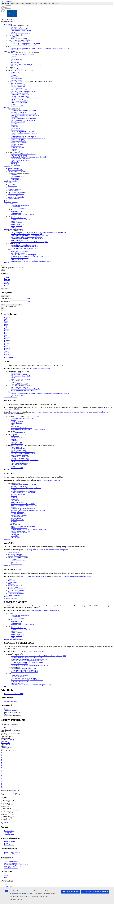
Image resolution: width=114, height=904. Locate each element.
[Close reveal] (2, 310)
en (1, 762)
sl (1, 786)
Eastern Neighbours (6, 747)
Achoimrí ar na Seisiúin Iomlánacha (21, 64)
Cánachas (14, 149)
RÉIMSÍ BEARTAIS (14, 109)
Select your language (7, 306)
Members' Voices (13, 190)
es (1, 763)
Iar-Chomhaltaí (15, 206)
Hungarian (7, 337)
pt (1, 781)
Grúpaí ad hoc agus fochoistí (19, 251)
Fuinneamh (14, 125)
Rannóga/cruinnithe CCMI (15, 170)
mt (1, 776)
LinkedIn (7, 277)
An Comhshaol (15, 128)
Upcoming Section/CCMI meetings (18, 171)
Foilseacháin (15, 72)
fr (1, 768)
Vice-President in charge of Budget (21, 30)
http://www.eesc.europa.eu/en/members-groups (45, 610)
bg (1, 754)
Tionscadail (14, 77)
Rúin (12, 61)
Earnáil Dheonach (16, 222)
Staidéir (13, 75)
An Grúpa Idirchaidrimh (18, 253)
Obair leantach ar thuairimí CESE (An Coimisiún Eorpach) (28, 66)
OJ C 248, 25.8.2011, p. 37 (8, 739)
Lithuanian (7, 340)
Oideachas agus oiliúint (18, 122)
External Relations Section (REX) (14, 694)
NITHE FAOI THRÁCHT (15, 152)
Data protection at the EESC (12, 852)
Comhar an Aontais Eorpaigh (19, 42)
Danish (6, 321)
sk (1, 784)
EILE (9, 250)
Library (6, 843)
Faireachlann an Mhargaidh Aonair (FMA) (23, 245)
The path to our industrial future (20, 96)
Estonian (6, 329)
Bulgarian (7, 317)
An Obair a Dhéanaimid (11, 710)
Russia (3, 749)
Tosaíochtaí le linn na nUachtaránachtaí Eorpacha (25, 43)
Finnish (6, 330)
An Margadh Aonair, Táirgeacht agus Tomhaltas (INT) (26, 234)
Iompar (13, 150)
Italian (6, 338)
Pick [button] (28, 298)
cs (1, 755)
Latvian (6, 342)
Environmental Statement (11, 854)
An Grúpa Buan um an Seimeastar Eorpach (23, 254)
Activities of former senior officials (14, 866)
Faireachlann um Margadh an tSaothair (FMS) (24, 248)
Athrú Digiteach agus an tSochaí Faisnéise (23, 118)
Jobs (5, 884)
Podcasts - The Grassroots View (17, 192)
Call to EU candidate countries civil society (23, 154)
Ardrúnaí (14, 37)
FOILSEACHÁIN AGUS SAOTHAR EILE (20, 70)
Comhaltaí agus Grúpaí (10, 202)
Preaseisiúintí (11, 184)
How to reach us (9, 831)
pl (1, 779)
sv (1, 787)
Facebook (7, 280)
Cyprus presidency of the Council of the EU (23, 45)
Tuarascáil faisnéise (17, 58)
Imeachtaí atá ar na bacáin (18, 176)
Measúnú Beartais (16, 78)
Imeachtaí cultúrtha (16, 179)
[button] (5, 823)
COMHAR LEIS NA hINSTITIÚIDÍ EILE (20, 40)
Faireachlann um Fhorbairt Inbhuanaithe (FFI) (24, 246)
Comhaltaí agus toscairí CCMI (20, 205)
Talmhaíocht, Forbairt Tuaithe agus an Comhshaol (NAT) (27, 238)
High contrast (4, 288)
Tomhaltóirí (14, 117)
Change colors (5, 296)
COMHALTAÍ (12, 203)
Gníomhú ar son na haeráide (19, 112)
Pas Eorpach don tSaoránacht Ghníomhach (23, 91)
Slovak (6, 351)
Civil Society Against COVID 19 (20, 101)
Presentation (18, 88)
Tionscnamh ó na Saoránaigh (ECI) (21, 94)
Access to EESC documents (12, 863)
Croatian (6, 335)
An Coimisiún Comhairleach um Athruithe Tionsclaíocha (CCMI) (30, 242)
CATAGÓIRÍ (11, 216)
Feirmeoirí (14, 221)
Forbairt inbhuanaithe (17, 147)
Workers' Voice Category (18, 218)
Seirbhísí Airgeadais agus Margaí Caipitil (23, 131)
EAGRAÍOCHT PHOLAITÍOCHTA (18, 26)
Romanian (7, 350)
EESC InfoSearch (9, 845)
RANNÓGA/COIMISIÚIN (15, 230)
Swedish (6, 354)
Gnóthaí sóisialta (16, 146)
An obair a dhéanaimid (10, 51)
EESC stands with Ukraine (19, 102)
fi (1, 767)
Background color (6, 301)
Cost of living (15, 163)
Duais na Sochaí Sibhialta (18, 86)
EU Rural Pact (15, 165)
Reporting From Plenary (15, 189)
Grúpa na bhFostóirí (17, 211)
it (1, 771)
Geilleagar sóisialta (16, 226)
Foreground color (6, 298)
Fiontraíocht (14, 126)
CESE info (11, 187)
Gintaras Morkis (5, 743)
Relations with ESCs (17, 106)
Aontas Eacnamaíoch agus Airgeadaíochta (23, 120)
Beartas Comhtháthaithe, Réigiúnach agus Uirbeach (26, 115)
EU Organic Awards (17, 99)
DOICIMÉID (11, 67)
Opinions (7, 714)
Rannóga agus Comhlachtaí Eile (13, 229)
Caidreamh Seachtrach (17, 130)
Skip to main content (7, 1)
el (1, 760)
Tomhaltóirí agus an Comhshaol (20, 219)
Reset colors (14, 304)
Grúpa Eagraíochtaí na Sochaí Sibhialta (22, 214)
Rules (9, 46)
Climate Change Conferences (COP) (25, 114)
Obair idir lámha (16, 62)
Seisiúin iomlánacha (13, 168)
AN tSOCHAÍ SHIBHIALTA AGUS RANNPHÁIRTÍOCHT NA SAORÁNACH (31, 82)
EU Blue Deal (15, 162)
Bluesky (6, 283)
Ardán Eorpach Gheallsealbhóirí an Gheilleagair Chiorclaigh (28, 157)
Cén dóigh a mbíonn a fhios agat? (49, 3)
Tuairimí (13, 56)
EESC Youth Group (17, 259)
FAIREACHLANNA (14, 243)
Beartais (6, 107)
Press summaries (12, 186)
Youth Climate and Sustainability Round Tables (24, 98)
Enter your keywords (7, 267)
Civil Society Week (16, 83)
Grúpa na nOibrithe (16, 213)
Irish (5, 334)
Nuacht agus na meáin (10, 181)
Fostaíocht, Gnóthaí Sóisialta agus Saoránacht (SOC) (26, 237)
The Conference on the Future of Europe (22, 90)
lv (1, 775)
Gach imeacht (15, 178)
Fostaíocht (14, 123)
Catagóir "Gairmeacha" (18, 224)
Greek (6, 324)
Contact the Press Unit (14, 195)
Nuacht (10, 182)
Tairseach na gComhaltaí (18, 208)
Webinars (14, 174)
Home (6, 709)
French (6, 332)
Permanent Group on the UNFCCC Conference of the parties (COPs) (31, 261)
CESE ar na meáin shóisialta (16, 194)
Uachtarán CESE (16, 27)
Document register (9, 841)
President (7, 200)
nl (1, 778)
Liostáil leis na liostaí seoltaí (16, 197)
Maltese (6, 343)
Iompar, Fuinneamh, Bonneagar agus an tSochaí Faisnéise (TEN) (30, 235)
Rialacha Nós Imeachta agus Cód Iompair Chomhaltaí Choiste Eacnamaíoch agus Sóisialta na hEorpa (40, 48)
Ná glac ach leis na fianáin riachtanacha (95, 891)
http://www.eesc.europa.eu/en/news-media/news (34, 576)
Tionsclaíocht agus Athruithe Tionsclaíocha (23, 136)
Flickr (6, 285)
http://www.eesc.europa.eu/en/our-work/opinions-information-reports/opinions (55, 412)
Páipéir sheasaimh (16, 59)
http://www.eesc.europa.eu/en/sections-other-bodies (29, 651)
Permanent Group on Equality (19, 258)
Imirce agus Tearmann (17, 139)
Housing (13, 134)
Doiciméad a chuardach (18, 69)
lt (1, 773)
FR (5, 727)
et (1, 765)
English (6, 326)
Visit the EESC (8, 832)
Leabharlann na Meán (14, 198)
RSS (5, 877)
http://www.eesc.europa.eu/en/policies (49, 480)
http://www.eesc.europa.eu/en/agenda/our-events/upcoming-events (49, 549)
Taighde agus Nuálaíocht (18, 141)
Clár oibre (7, 166)
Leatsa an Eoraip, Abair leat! (19, 93)
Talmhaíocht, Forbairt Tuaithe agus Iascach (23, 110)
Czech (6, 319)
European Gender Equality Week (20, 158)
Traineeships (7, 886)
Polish (6, 346)
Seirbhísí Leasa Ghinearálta (19, 142)
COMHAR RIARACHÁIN (15, 35)
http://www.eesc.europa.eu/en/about (40, 368)
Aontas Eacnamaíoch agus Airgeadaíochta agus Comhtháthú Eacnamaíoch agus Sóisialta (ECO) (38, 232)
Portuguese (7, 348)
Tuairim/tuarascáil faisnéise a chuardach (22, 54)
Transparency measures (11, 861)
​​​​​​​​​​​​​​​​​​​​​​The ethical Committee (17, 50)
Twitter (6, 282)
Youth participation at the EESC (20, 160)
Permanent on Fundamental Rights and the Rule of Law (27, 256)
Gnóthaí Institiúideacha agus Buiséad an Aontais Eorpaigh (28, 138)
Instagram (7, 279)
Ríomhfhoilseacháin (17, 80)
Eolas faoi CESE (9, 24)
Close (20, 304)
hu (1, 770)
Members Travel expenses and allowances (16, 864)
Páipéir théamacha (16, 74)
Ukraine (6, 262)
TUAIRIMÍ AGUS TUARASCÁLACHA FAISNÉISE (23, 53)
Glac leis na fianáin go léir (71, 891)
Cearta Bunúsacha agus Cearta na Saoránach (24, 133)
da (1, 757)
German (6, 322)
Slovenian (7, 353)
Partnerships (14, 104)
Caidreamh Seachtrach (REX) (19, 240)
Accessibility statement (11, 868)
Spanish (6, 327)
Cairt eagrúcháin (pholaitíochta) (20, 34)
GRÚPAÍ (10, 210)
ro (1, 783)
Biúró (13, 32)
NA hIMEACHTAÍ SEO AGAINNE (18, 173)
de (1, 759)
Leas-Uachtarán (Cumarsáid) (19, 29)
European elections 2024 (18, 85)
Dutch (6, 345)
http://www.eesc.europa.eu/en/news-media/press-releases (75, 576)
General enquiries (9, 834)
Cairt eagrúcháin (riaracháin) (19, 38)
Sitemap (6, 875)
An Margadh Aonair (17, 144)
